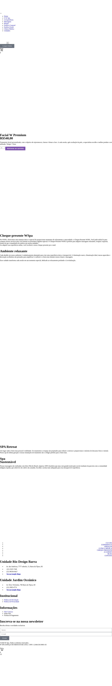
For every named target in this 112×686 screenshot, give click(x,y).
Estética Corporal (9, 25)
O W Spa (7, 18)
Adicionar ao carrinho (15, 148)
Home (6, 16)
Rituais (6, 23)
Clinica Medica (9, 29)
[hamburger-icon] (1, 13)
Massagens (7, 22)
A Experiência (8, 20)
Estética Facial (9, 27)
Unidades (7, 31)
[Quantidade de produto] (2, 148)
